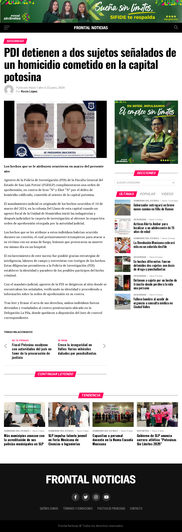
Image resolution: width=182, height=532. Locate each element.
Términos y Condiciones (78, 508)
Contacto (136, 508)
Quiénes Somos (49, 508)
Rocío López (29, 91)
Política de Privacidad (111, 508)
